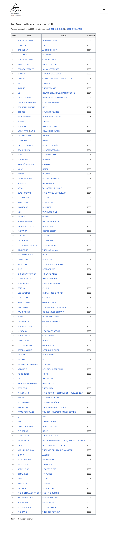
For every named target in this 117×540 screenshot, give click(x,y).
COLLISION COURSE (50, 131)
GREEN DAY (23, 50)
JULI (19, 83)
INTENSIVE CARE (56, 29)
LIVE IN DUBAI (48, 260)
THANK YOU (47, 464)
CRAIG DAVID (23, 436)
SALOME (21, 360)
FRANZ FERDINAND (26, 412)
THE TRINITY (47, 388)
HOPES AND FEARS (50, 317)
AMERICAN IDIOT (49, 50)
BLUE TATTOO (48, 202)
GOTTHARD (22, 55)
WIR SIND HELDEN (25, 498)
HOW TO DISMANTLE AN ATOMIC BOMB (58, 93)
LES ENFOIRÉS (24, 293)
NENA (20, 188)
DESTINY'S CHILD (25, 350)
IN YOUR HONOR (49, 507)
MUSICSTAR (23, 464)
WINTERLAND (48, 336)
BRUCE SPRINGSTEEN (27, 383)
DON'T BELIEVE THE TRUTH (54, 445)
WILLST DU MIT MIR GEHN (53, 188)
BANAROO (22, 398)
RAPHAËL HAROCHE (26, 164)
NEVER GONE (48, 226)
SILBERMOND (23, 307)
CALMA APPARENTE (50, 69)
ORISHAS (21, 288)
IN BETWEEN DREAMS (51, 117)
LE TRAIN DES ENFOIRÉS (53, 293)
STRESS (21, 217)
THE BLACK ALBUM (50, 250)
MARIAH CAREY (24, 407)
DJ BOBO (21, 112)
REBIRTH (46, 326)
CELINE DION (23, 321)
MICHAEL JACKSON (26, 450)
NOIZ (44, 107)
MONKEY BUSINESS (50, 102)
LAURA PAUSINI (24, 98)
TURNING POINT (49, 421)
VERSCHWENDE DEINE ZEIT (54, 307)
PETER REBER (24, 336)
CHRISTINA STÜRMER (27, 274)
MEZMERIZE (47, 255)
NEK (19, 212)
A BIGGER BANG (49, 245)
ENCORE (46, 236)
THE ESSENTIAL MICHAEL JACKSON (57, 450)
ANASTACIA (22, 331)
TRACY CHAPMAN (25, 426)
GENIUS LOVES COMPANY (53, 312)
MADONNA (22, 79)
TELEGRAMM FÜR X (50, 402)
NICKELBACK (23, 264)
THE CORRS (23, 431)
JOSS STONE (23, 283)
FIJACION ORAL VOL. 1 (51, 74)
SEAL (20, 155)
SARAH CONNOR (25, 221)
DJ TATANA (22, 355)
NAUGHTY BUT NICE (50, 221)
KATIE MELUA (23, 469)
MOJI (44, 360)
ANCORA (46, 455)
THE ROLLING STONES (27, 245)
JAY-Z (32, 131)
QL (19, 417)
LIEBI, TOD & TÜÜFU (50, 145)
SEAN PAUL (22, 388)
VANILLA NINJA (24, 202)
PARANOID (46, 364)
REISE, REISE (48, 502)
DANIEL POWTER (25, 279)
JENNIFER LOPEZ (25, 326)
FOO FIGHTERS (24, 507)
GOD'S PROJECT (49, 231)
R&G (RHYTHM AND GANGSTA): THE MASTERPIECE (63, 441)
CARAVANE (47, 164)
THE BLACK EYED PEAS (28, 102)
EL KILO (45, 288)
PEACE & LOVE (48, 355)
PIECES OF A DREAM (51, 331)
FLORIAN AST (23, 198)
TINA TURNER (23, 241)
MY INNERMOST (49, 460)
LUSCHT (45, 417)
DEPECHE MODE (25, 179)
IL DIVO (21, 121)
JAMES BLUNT (23, 64)
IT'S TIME (46, 136)
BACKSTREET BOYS (26, 226)
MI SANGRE (47, 174)
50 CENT (21, 88)
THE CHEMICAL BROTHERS (29, 493)
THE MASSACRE (49, 88)
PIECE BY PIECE (49, 469)
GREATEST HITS (49, 60)
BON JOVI (22, 126)
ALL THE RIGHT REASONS (53, 264)
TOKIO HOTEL (23, 374)
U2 (19, 93)
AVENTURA (22, 231)
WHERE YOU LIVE (49, 426)
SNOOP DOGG (24, 441)
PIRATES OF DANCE (50, 112)
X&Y (44, 45)
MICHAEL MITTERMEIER (28, 364)
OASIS (20, 445)
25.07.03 (45, 217)
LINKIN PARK (23, 131)
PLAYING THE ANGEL (51, 179)
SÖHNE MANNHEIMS (26, 107)
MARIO (20, 421)
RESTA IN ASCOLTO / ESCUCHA (55, 98)
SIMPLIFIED (47, 474)
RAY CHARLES (24, 150)
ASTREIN (46, 198)
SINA (20, 479)
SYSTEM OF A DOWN (26, 255)
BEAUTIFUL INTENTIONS (52, 369)
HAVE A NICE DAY (49, 126)
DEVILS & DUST (48, 383)
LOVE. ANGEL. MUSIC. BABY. (54, 193)
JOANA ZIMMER (24, 460)
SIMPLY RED (23, 474)
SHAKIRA (21, 74)
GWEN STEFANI (24, 193)
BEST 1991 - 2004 (49, 155)
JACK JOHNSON (24, 117)
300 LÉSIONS (47, 379)
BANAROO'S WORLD (50, 398)
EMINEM (21, 236)
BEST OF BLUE (48, 269)
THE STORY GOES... (50, 436)
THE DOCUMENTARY (51, 512)
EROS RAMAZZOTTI (26, 69)
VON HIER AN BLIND (50, 498)
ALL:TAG (45, 479)
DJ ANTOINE (23, 250)
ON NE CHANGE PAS (51, 321)
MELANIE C (22, 369)
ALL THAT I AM (48, 488)
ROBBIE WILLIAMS (74, 29)
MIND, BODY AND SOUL (52, 283)
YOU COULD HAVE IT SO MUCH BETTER (59, 412)
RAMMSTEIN (23, 160)
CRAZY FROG (23, 298)
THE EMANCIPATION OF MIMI (54, 407)
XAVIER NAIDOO (24, 402)
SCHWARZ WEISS (49, 274)
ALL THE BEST (48, 241)
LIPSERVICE (47, 55)
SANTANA (22, 488)
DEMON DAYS (48, 183)
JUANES (21, 174)
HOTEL (45, 169)
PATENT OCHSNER (25, 145)
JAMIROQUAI (23, 207)
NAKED (45, 140)
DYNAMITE (46, 207)
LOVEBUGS (22, 140)
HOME (45, 341)
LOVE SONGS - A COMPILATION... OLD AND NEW (62, 393)
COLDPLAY (22, 45)
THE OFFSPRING (25, 345)
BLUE (20, 269)
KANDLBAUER (23, 341)
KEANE (20, 317)
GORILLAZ (22, 183)
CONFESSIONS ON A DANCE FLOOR (57, 79)
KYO (19, 379)
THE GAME (22, 512)
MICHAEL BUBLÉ (24, 136)
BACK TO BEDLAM (50, 64)
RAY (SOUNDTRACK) (51, 150)
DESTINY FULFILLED (50, 350)
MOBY (20, 169)
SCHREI (45, 374)
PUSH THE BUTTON (50, 493)
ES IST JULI (47, 83)
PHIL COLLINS (23, 393)
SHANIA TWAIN (24, 302)
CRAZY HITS (47, 298)
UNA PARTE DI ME (49, 212)
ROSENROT (47, 160)
